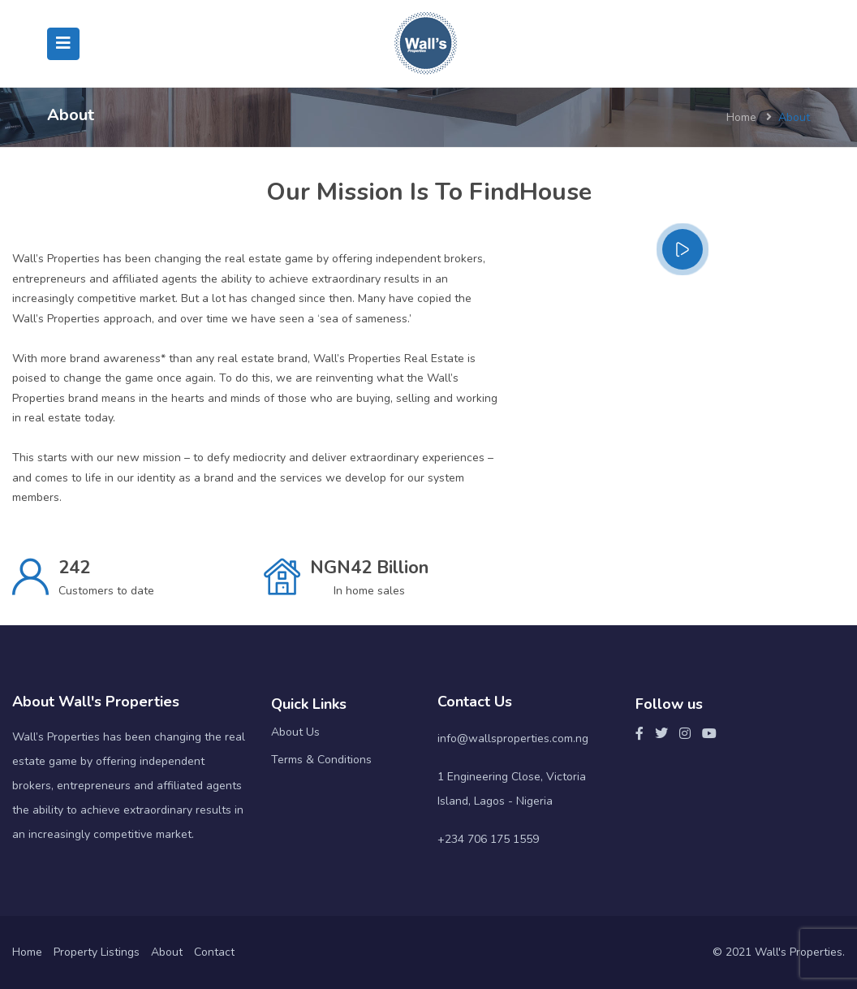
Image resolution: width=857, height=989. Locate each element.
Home (741, 117)
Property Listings (97, 952)
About (167, 952)
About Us (295, 732)
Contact (214, 952)
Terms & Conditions (321, 759)
